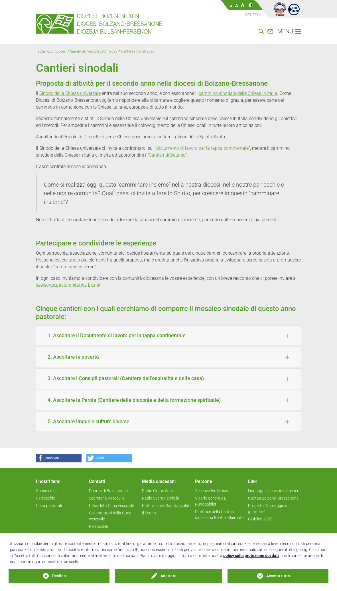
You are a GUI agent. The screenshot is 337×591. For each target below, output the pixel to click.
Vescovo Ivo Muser (211, 490)
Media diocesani (159, 481)
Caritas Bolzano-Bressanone (273, 498)
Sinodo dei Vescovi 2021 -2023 (93, 51)
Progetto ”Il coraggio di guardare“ (268, 508)
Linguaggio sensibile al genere (274, 490)
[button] (59, 458)
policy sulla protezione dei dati (251, 555)
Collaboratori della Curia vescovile (110, 516)
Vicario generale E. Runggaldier (211, 501)
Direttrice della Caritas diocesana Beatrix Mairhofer (220, 514)
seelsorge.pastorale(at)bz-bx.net (68, 285)
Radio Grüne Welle (158, 490)
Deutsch (254, 15)
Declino (59, 576)
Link (252, 481)
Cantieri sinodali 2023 (138, 51)
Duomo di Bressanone (108, 490)
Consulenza (46, 490)
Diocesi (60, 51)
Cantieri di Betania (167, 155)
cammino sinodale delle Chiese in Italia (238, 93)
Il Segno (149, 513)
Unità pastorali (49, 505)
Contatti (97, 481)
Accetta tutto (278, 576)
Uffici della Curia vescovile (111, 505)
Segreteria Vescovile (106, 498)
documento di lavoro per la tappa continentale (202, 148)
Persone (203, 481)
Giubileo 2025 (260, 519)
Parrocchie (45, 498)
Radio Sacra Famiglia (160, 498)
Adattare (168, 576)
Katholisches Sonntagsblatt (166, 505)
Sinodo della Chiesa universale (70, 93)
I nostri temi (48, 481)
